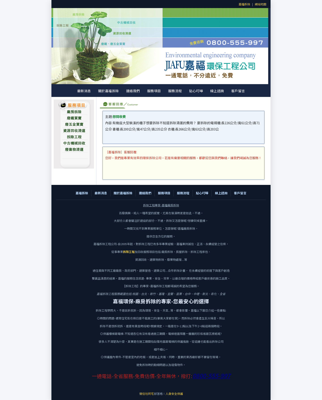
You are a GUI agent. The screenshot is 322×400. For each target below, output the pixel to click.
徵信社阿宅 (146, 393)
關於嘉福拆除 (108, 90)
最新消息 (84, 90)
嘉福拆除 (244, 4)
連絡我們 (133, 90)
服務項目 (154, 90)
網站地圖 (260, 4)
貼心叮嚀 (196, 90)
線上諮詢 (217, 90)
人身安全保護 (174, 393)
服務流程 (175, 90)
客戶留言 (238, 90)
